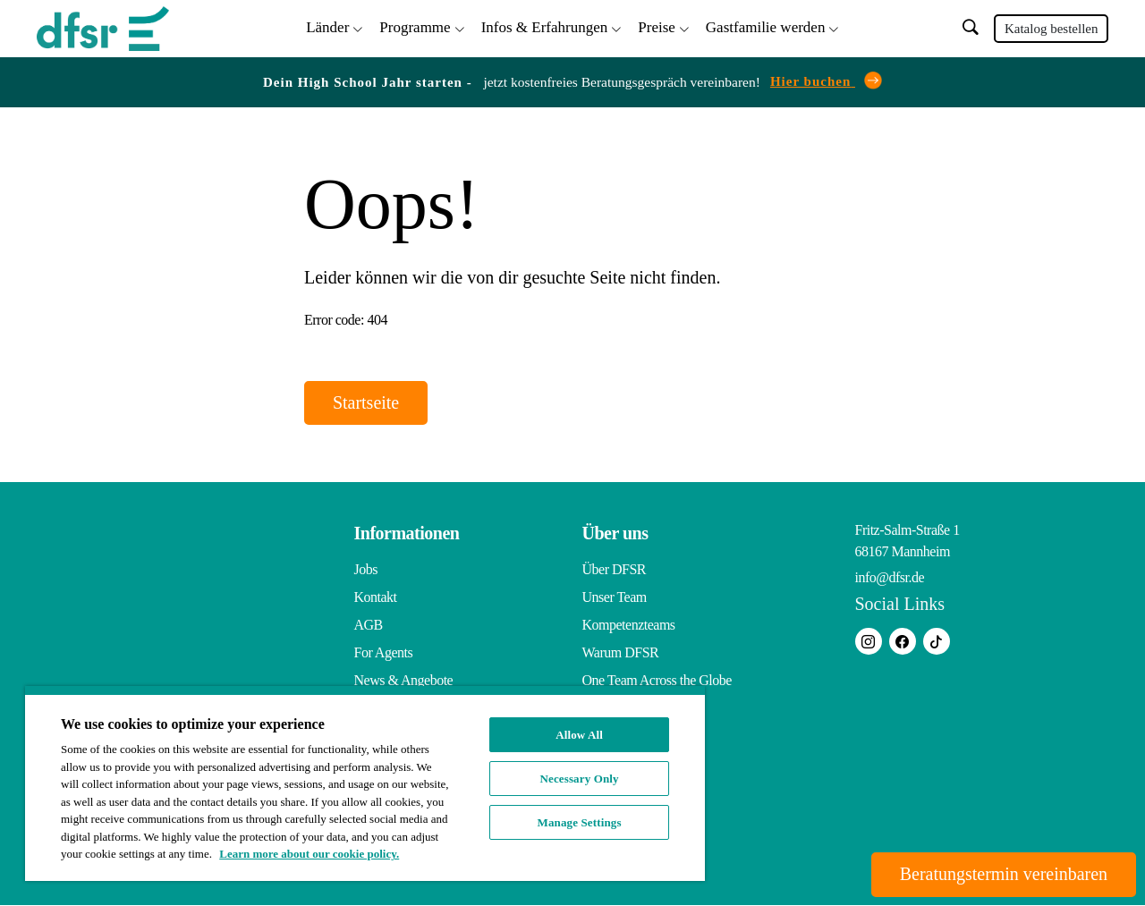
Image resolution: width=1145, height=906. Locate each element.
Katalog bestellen (1051, 28)
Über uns (615, 534)
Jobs (365, 570)
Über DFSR (614, 570)
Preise (656, 27)
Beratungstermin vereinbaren (1003, 875)
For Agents (383, 653)
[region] (365, 783)
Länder (327, 27)
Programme (414, 27)
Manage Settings (580, 822)
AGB (368, 625)
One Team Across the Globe (657, 681)
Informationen (407, 534)
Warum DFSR (620, 653)
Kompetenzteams (628, 625)
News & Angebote (404, 681)
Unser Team (614, 597)
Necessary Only (579, 778)
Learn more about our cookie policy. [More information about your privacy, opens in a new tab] (309, 853)
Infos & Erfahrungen (544, 27)
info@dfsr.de (890, 578)
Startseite (366, 403)
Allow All (579, 734)
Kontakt (375, 597)
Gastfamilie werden (766, 27)
